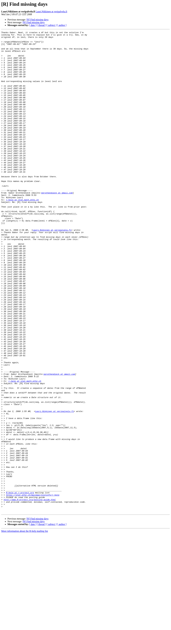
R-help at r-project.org (20, 585)
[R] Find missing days (38, 19)
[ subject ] (52, 25)
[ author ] (62, 25)
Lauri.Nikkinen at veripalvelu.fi (51, 11)
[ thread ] (41, 25)
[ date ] (32, 25)
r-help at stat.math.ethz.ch (22, 233)
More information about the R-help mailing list (24, 627)
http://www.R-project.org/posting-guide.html (30, 593)
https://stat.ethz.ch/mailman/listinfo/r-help (32, 587)
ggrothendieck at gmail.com (57, 225)
